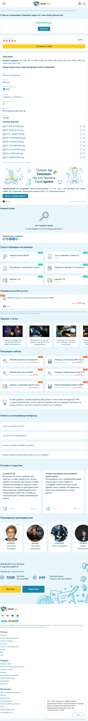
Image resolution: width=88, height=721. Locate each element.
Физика (6, 82)
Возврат (3, 672)
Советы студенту (6, 641)
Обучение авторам (7, 709)
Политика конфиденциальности (12, 667)
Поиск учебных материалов (10, 692)
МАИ (6, 89)
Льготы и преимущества (9, 647)
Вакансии (3, 684)
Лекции (3, 695)
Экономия (4, 644)
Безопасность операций (9, 675)
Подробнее (33, 589)
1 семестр (7, 97)
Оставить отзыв (44, 46)
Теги (2, 655)
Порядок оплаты (6, 669)
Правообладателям (7, 678)
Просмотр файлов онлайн (9, 704)
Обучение (10, 589)
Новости (3, 635)
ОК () (78, 715)
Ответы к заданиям (11, 75)
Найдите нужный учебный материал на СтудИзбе (38, 405)
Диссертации (5, 698)
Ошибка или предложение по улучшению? (17, 162)
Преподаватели (6, 701)
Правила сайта (5, 664)
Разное (3, 649)
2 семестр (17, 97)
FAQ (1, 652)
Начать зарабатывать (15, 196)
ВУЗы (2, 707)
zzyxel (6, 201)
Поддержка (4, 681)
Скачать (44, 29)
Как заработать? (6, 712)
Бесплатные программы (9, 638)
